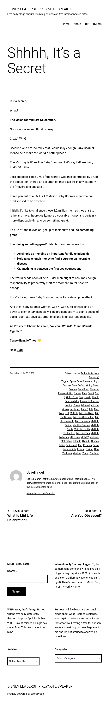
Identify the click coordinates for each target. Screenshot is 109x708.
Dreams (73, 389)
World (85, 453)
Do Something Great (88, 385)
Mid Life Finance (81, 425)
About (77, 24)
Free (84, 393)
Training (81, 449)
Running (87, 445)
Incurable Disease (89, 401)
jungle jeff (75, 409)
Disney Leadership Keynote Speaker (40, 9)
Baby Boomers (84, 381)
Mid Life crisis (82, 421)
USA (96, 449)
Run (80, 445)
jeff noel (85, 405)
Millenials (75, 437)
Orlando (77, 441)
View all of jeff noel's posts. (40, 493)
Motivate (94, 437)
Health (87, 397)
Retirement (71, 445)
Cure (74, 385)
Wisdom (77, 453)
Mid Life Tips (83, 433)
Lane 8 (84, 409)
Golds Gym (72, 397)
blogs (96, 381)
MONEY (84, 437)
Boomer (67, 385)
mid (67, 413)
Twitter (89, 449)
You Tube (94, 453)
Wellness (67, 453)
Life (91, 409)
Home (66, 24)
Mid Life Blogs (86, 413)
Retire (62, 445)
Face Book (83, 389)
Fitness (77, 393)
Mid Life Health (82, 429)
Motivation (66, 441)
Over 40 (86, 441)
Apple (73, 381)
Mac (96, 409)
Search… (12, 570)
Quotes (95, 441)
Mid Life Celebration (83, 417)
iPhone (76, 405)
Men (61, 413)
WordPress (37, 693)
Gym (81, 397)
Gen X (91, 393)
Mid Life (74, 413)
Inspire (68, 405)
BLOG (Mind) (93, 24)
